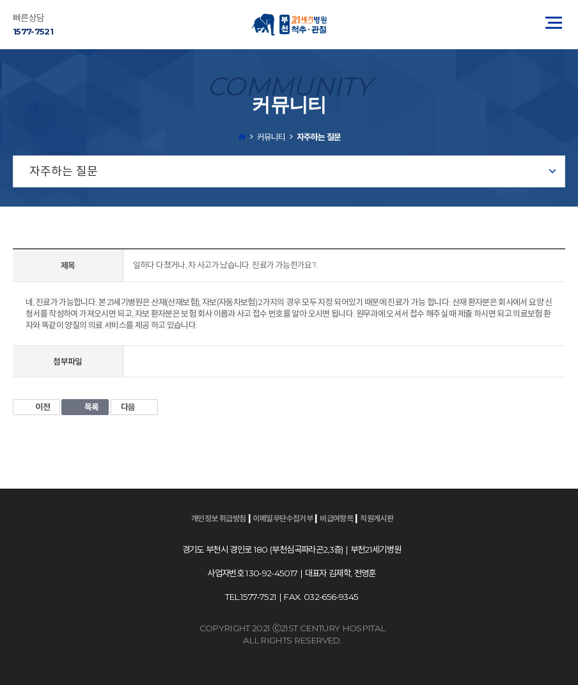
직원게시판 (376, 518)
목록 (85, 407)
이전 (36, 407)
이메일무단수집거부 (283, 518)
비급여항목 (336, 518)
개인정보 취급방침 (218, 518)
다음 (134, 407)
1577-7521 (33, 31)
